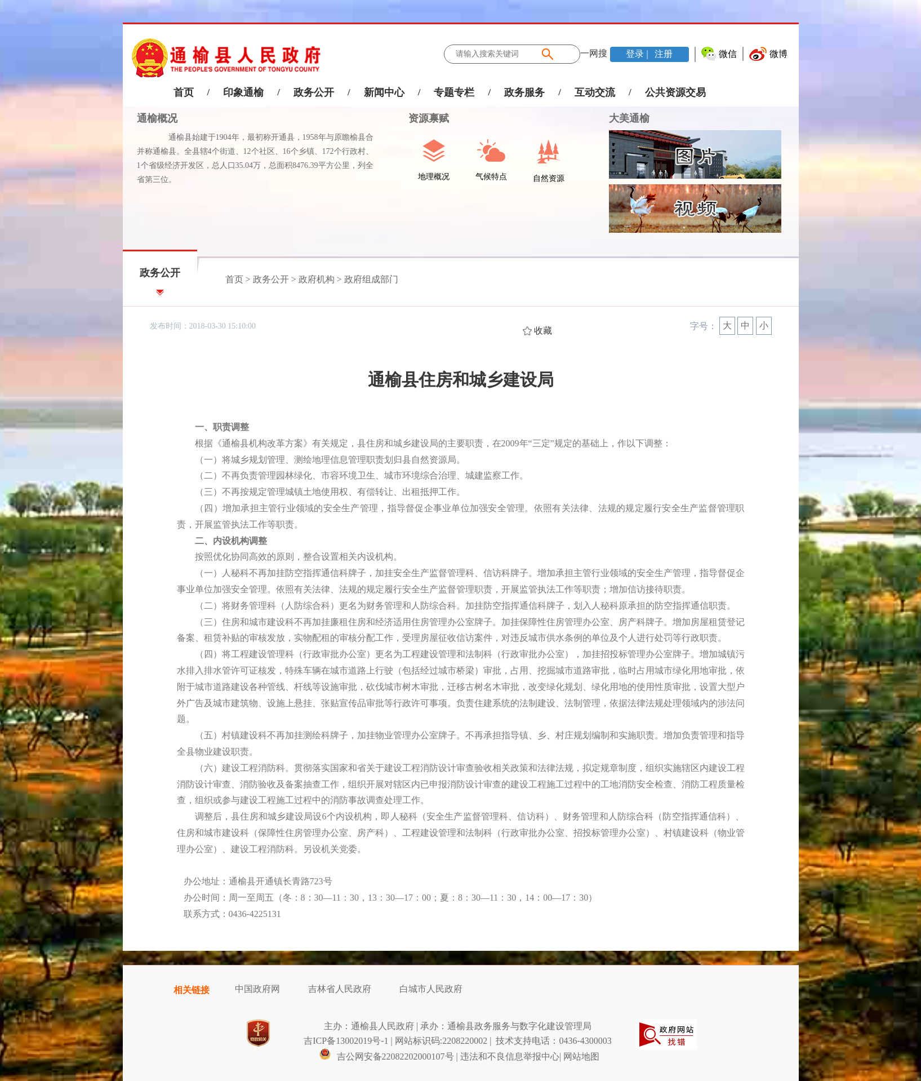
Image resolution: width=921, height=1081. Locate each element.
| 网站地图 (579, 1056)
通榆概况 (157, 118)
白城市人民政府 (430, 989)
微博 (778, 54)
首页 (183, 92)
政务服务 (524, 92)
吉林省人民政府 (339, 989)
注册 (662, 54)
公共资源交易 (675, 92)
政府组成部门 (371, 279)
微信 (728, 54)
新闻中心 (384, 92)
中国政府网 (257, 989)
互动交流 (595, 92)
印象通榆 (243, 92)
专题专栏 (454, 92)
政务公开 (313, 92)
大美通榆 (629, 118)
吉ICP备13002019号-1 (346, 1040)
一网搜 (593, 53)
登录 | (638, 54)
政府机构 (317, 279)
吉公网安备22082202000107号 (386, 1056)
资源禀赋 (423, 118)
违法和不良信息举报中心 (509, 1056)
